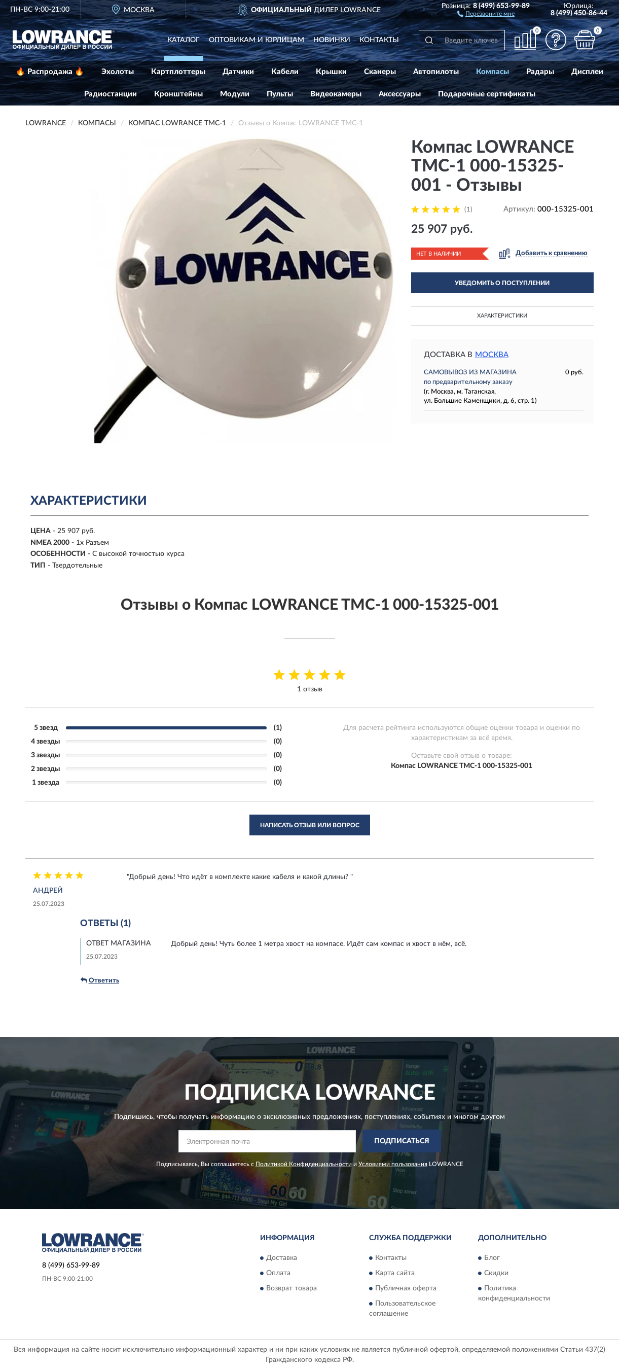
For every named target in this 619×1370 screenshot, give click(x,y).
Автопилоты (436, 72)
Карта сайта (395, 1273)
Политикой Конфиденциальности (304, 1164)
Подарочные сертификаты (486, 94)
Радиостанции (110, 94)
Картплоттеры (178, 72)
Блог (492, 1257)
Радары (540, 72)
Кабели (285, 72)
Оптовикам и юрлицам (256, 40)
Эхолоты (117, 72)
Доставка (281, 1257)
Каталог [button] (183, 40)
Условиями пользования (392, 1164)
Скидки (496, 1273)
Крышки (331, 72)
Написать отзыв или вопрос (309, 825)
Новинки (331, 40)
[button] (486, 13)
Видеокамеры (335, 94)
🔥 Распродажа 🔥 (50, 72)
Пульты (280, 94)
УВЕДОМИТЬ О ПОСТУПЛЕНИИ (502, 283)
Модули (234, 94)
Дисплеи (587, 72)
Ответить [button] (100, 980)
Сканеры (380, 72)
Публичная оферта (405, 1288)
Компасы (492, 72)
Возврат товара (291, 1288)
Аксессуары (400, 94)
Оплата (278, 1273)
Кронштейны (178, 94)
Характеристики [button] (502, 316)
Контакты (379, 40)
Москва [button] (491, 355)
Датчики (238, 72)
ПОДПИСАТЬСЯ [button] (401, 1141)
